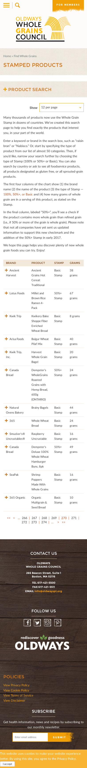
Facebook (27, 623)
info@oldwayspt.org (48, 591)
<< (8, 518)
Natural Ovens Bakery (15, 410)
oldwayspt (42, 644)
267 (34, 518)
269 (54, 518)
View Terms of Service (18, 695)
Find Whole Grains (25, 56)
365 (12, 420)
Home (7, 56)
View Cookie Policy (16, 690)
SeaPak (14, 474)
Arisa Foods (16, 339)
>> (63, 522)
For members (68, 4)
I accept (7, 764)
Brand (11, 263)
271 (74, 518)
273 (34, 522)
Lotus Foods (17, 293)
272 (24, 522)
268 (44, 518)
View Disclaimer (14, 700)
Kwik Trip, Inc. (14, 354)
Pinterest (58, 623)
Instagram (48, 623)
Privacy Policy (66, 758)
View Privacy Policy (16, 685)
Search (17, 5)
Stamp (59, 263)
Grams (75, 263)
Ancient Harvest (12, 273)
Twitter (38, 623)
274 (44, 522)
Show (33, 107)
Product (38, 263)
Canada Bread (12, 372)
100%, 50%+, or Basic (18, 194)
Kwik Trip (15, 316)
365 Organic (17, 497)
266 (24, 518)
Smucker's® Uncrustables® (15, 436)
